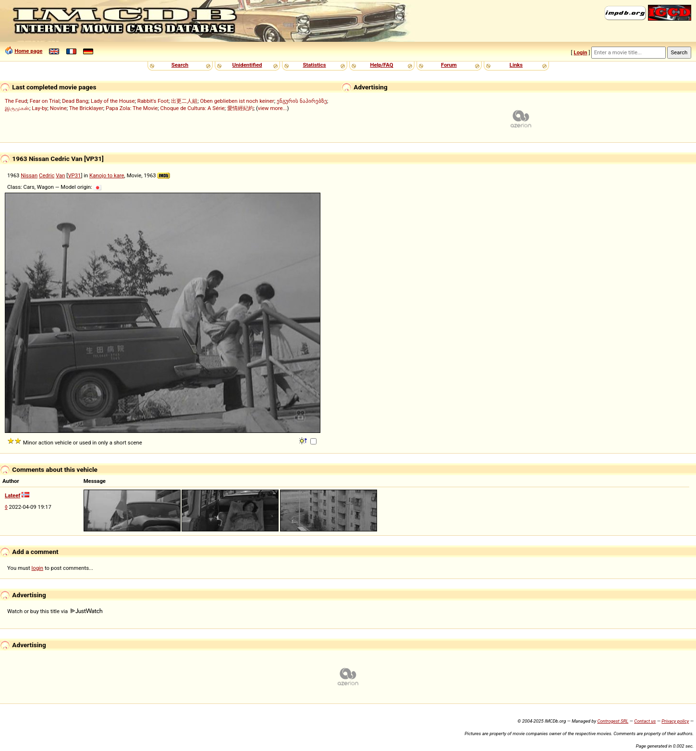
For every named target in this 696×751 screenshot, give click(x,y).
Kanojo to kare (106, 175)
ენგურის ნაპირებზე (302, 101)
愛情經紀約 (240, 108)
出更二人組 (184, 101)
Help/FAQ (381, 65)
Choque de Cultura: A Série (192, 108)
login (38, 568)
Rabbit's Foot (153, 101)
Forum (449, 65)
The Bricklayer (86, 108)
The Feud (16, 101)
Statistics (314, 65)
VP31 (74, 175)
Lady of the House (112, 101)
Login (580, 52)
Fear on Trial (45, 101)
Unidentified (247, 65)
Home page (28, 51)
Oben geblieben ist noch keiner (237, 101)
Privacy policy (675, 721)
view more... (272, 108)
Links (516, 65)
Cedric (46, 175)
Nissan (29, 175)
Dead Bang (75, 101)
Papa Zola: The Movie (132, 108)
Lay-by (39, 108)
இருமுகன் (17, 108)
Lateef (12, 495)
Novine (58, 108)
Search (179, 65)
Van (60, 175)
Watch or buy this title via (54, 611)
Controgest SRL (612, 721)
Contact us (645, 721)
